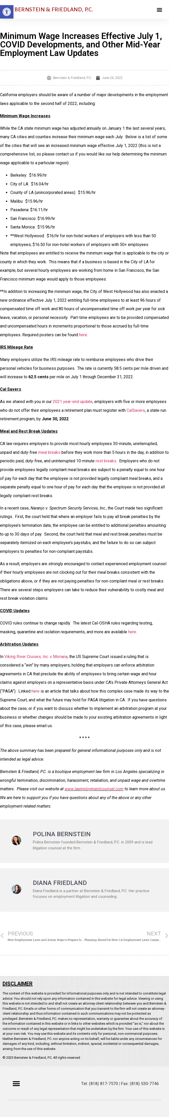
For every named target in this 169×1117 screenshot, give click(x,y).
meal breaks (49, 452)
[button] (6, 12)
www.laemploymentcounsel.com (94, 788)
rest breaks (106, 460)
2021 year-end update (73, 401)
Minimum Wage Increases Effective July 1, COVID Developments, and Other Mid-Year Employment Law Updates (81, 44)
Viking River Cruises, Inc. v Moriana (35, 656)
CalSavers (136, 410)
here (83, 334)
